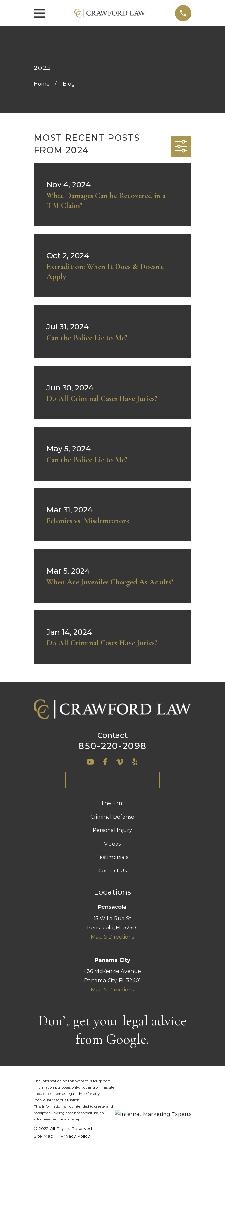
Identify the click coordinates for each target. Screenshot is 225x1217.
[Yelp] (134, 761)
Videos (112, 844)
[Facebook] (105, 761)
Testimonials (112, 857)
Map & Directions (112, 937)
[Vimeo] (119, 761)
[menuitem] (43, 1136)
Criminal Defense (112, 816)
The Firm (112, 803)
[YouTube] (90, 761)
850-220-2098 (112, 745)
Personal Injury (112, 830)
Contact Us (112, 870)
